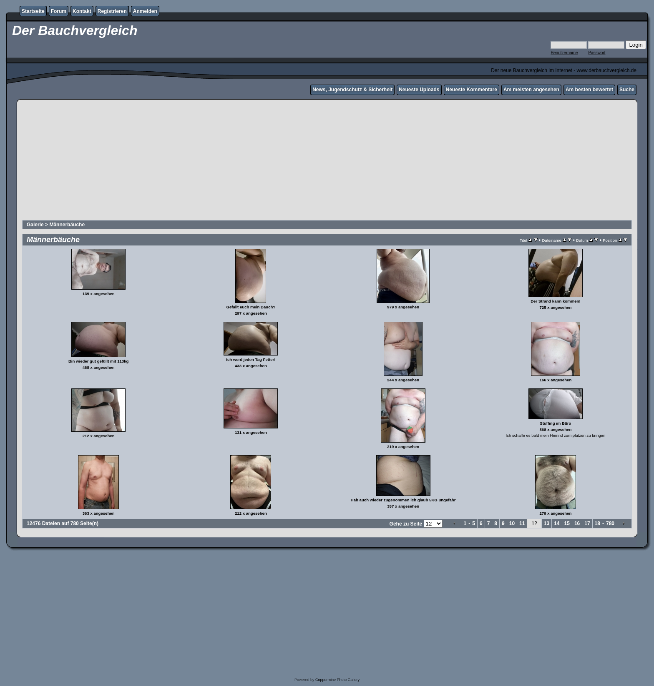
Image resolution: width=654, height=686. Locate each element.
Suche (626, 90)
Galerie (35, 225)
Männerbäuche (67, 225)
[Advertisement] (327, 161)
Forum (58, 11)
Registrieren (112, 11)
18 (597, 523)
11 (522, 523)
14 (556, 523)
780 (610, 523)
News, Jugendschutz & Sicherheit (352, 90)
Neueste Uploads (419, 90)
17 (587, 523)
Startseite (33, 11)
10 (512, 523)
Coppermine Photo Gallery (337, 680)
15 (567, 523)
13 (546, 523)
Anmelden (145, 11)
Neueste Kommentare (471, 90)
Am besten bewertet (589, 90)
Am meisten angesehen (531, 90)
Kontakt (82, 11)
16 (577, 523)
